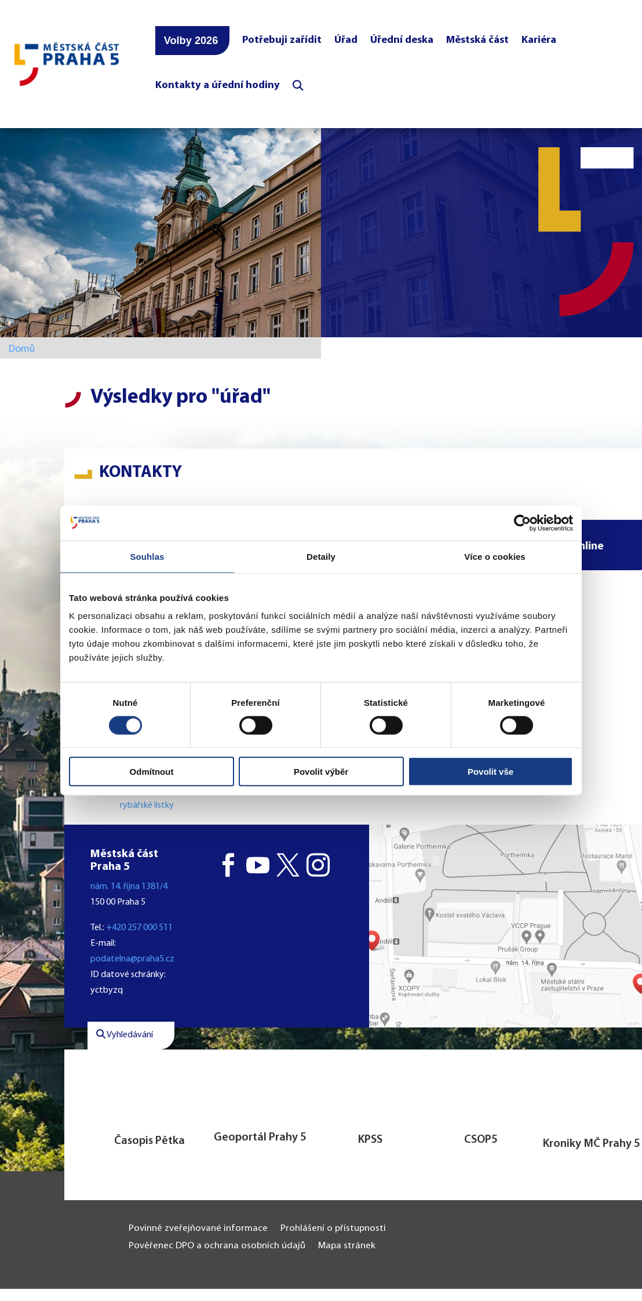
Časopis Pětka (149, 1144)
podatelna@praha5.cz (132, 962)
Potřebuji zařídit (282, 42)
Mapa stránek (346, 1249)
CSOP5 (481, 1143)
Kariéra (538, 42)
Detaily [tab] (321, 556)
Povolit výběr (321, 772)
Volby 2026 (191, 42)
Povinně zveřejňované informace (198, 1231)
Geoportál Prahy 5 (260, 1140)
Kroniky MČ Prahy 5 (591, 1147)
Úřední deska (401, 42)
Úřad (346, 42)
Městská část (477, 42)
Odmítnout (152, 772)
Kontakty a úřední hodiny (217, 87)
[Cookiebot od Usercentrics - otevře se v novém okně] (522, 522)
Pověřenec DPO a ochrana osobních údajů (217, 1249)
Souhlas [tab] (147, 556)
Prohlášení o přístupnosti (333, 1231)
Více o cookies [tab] (495, 556)
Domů (22, 352)
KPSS (370, 1143)
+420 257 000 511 (139, 930)
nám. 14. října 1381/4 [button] (128, 890)
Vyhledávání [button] (124, 1038)
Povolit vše (490, 772)
